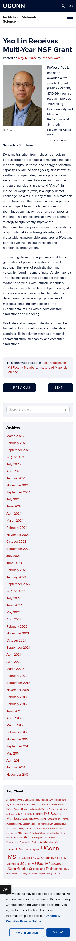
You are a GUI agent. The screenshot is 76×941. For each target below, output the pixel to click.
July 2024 (13, 499)
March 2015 (14, 725)
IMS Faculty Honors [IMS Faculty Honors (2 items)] (30, 814)
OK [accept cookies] (58, 932)
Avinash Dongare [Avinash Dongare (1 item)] (57, 800)
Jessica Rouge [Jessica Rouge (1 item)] (61, 824)
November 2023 (18, 535)
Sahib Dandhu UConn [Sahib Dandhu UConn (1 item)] (49, 842)
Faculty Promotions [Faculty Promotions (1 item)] (50, 809)
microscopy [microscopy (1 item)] (11, 833)
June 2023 (14, 563)
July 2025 (13, 464)
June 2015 (13, 711)
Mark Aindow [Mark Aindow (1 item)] (56, 828)
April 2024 (13, 514)
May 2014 (13, 753)
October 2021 (16, 640)
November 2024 (18, 485)
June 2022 (14, 605)
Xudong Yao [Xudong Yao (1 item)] (25, 873)
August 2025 (15, 457)
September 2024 (18, 492)
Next (60, 387)
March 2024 (15, 521)
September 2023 (18, 549)
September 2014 (18, 746)
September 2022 (18, 584)
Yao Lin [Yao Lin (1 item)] (56, 873)
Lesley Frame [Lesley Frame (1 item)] (24, 828)
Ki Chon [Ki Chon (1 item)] (13, 828)
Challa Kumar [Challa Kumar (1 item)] (42, 804)
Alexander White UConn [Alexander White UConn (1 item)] (18, 800)
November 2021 (17, 633)
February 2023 (16, 570)
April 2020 (14, 662)
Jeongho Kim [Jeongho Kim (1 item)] (47, 824)
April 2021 (13, 655)
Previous (19, 387)
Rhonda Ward (51, 58)
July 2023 (13, 556)
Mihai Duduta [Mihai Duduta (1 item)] (53, 833)
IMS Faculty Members (22, 368)
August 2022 (15, 591)
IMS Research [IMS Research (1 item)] (50, 819)
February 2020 (17, 676)
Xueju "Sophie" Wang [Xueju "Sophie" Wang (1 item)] (42, 873)
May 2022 (13, 612)
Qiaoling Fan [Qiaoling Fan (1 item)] (37, 837)
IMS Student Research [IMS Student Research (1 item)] (29, 824)
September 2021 (18, 648)
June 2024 (14, 506)
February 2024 (16, 528)
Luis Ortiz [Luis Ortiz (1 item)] (36, 828)
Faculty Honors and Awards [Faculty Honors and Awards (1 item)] (27, 809)
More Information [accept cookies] (27, 932)
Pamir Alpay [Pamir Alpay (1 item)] (16, 837)
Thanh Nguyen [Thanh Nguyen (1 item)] (33, 849)
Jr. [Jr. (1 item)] (7, 828)
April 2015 (13, 718)
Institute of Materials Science (20, 19)
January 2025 (16, 478)
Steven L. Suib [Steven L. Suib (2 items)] (15, 849)
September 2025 (18, 450)
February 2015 (16, 732)
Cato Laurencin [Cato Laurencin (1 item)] (27, 804)
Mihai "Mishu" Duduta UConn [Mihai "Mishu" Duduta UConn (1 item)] (32, 833)
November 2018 (17, 690)
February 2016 (16, 704)
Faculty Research (54, 363)
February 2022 (16, 626)
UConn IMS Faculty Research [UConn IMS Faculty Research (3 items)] (41, 864)
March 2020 (15, 669)
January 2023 (16, 577)
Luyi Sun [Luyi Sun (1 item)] (45, 828)
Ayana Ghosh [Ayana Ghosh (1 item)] (12, 804)
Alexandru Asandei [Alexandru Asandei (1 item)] (39, 800)
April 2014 (13, 761)
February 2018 (16, 697)
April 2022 (13, 619)
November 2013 (17, 775)
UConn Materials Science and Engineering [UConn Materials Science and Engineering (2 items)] (34, 869)
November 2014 (17, 739)
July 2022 (13, 598)
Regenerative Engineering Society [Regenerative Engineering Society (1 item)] (22, 842)
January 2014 (15, 767)
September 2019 (18, 683)
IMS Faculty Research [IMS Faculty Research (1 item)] (32, 819)
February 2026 (16, 443)
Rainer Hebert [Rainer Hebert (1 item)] (50, 837)
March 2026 (15, 436)
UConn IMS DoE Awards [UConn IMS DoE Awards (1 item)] (28, 858)
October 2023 (16, 542)
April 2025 (13, 471)
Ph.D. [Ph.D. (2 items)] (26, 837)
